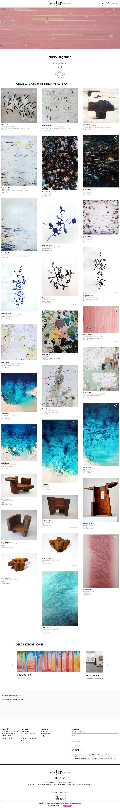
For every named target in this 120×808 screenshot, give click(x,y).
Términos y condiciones (84, 784)
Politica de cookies (59, 784)
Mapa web (71, 784)
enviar (78, 750)
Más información (53, 806)
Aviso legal (31, 784)
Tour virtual (60, 74)
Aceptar (67, 806)
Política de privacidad (44, 784)
